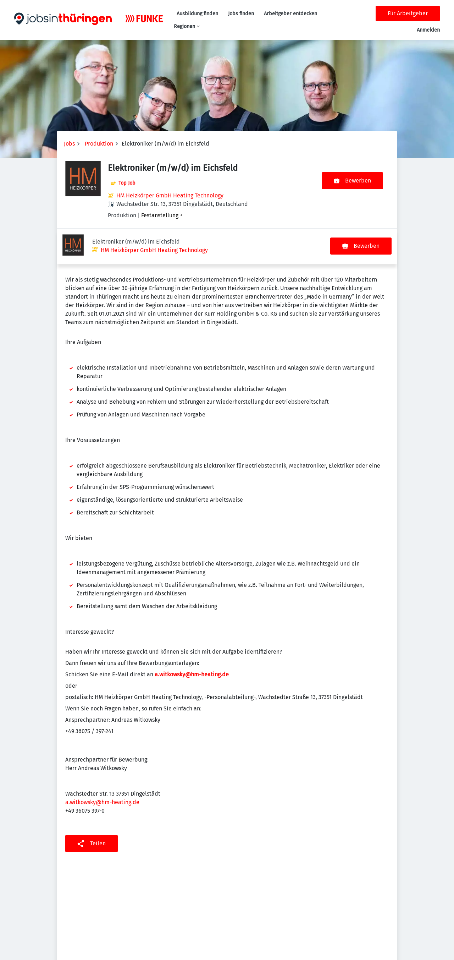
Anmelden (428, 30)
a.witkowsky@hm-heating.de (102, 766)
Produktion (99, 143)
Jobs (69, 143)
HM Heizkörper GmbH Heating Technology (169, 195)
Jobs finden (241, 14)
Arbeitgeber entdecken (290, 14)
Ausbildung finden (197, 14)
